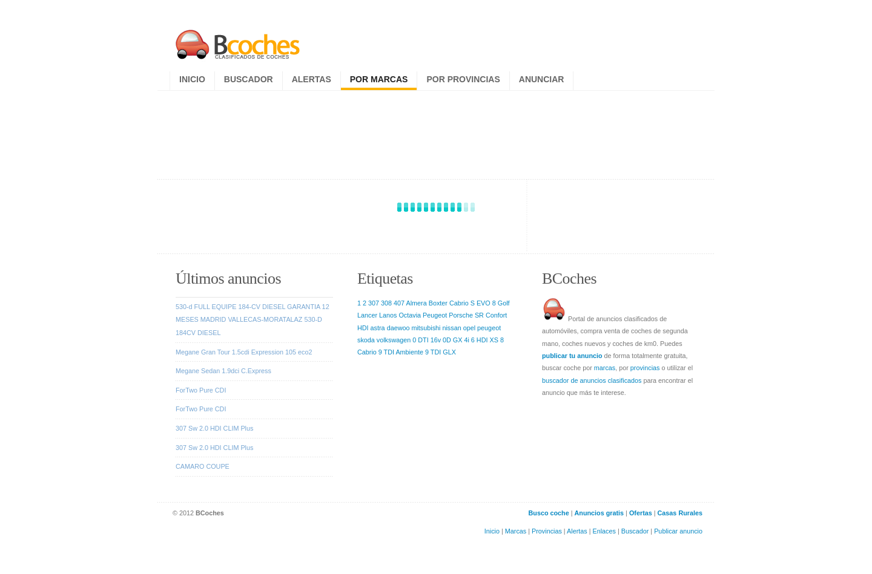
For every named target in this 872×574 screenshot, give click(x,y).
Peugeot (435, 315)
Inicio (192, 79)
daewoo (398, 327)
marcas (604, 367)
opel (469, 327)
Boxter (438, 303)
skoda (366, 340)
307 (373, 303)
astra (378, 327)
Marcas (515, 531)
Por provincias (463, 79)
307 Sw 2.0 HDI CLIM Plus (214, 428)
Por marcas (379, 79)
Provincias (547, 531)
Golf (504, 303)
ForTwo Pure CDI (201, 390)
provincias (645, 367)
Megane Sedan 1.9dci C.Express (223, 370)
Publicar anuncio (678, 531)
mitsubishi (425, 327)
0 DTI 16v (426, 340)
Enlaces (604, 531)
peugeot (489, 327)
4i (466, 340)
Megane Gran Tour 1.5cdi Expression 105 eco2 (244, 352)
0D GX (452, 340)
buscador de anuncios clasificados (591, 380)
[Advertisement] (437, 132)
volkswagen (394, 340)
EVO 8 (486, 303)
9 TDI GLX (440, 352)
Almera (416, 303)
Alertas (311, 79)
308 (386, 303)
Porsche (461, 315)
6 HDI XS (484, 340)
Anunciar (541, 79)
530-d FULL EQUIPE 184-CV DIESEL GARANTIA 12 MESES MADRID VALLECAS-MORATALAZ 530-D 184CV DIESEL (252, 319)
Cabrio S (462, 303)
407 (399, 303)
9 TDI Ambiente (400, 352)
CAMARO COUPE (203, 466)
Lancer (367, 315)
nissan (451, 327)
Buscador (248, 79)
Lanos (388, 315)
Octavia (409, 315)
